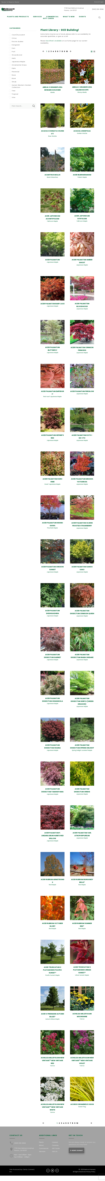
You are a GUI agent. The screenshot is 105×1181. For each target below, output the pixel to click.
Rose (12, 75)
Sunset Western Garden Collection (20, 86)
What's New (69, 17)
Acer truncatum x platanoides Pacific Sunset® (52, 976)
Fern (12, 48)
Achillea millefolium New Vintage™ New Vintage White (52, 1114)
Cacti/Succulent (17, 35)
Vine (12, 97)
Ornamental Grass (18, 65)
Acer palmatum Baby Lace (52, 305)
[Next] (70, 51)
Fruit (12, 52)
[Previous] (43, 51)
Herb (12, 58)
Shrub (12, 82)
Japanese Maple (17, 62)
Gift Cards (48, 18)
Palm (12, 68)
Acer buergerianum (82, 175)
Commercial (52, 17)
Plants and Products (18, 17)
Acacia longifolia (82, 131)
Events (82, 17)
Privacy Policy (90, 1179)
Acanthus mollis (52, 175)
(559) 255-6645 (98, 9)
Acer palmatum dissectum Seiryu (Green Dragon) (82, 705)
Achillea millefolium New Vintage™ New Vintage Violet (82, 1067)
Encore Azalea (16, 42)
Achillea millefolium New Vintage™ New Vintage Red (52, 1067)
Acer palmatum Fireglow (82, 393)
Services (37, 17)
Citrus (13, 38)
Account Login (99, 2)
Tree (12, 91)
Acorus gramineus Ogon (82, 1111)
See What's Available (53, 41)
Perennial (14, 72)
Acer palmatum (52, 261)
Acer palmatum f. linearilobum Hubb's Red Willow (52, 841)
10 (67, 51)
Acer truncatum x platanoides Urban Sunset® (82, 976)
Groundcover (15, 55)
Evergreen (14, 45)
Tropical (13, 94)
